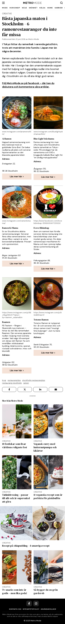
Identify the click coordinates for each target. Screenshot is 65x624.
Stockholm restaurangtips (33, 380)
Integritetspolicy (31, 609)
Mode (5, 8)
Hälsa (42, 8)
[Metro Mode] (32, 3)
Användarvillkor (48, 609)
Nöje (24, 8)
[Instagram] (36, 603)
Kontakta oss (15, 609)
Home (50, 8)
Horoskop (15, 8)
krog (4, 380)
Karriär (59, 8)
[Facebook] (29, 603)
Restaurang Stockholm (12, 383)
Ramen (26, 383)
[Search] (61, 3)
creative (7, 13)
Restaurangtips (14, 380)
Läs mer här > (17, 176)
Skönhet (33, 8)
